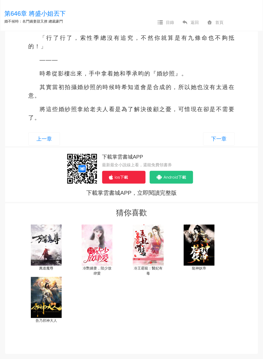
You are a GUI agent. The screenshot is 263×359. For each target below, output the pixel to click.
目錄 (165, 23)
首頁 (214, 23)
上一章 (44, 139)
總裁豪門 (56, 21)
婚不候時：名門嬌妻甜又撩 (26, 21)
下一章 (219, 139)
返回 (190, 23)
